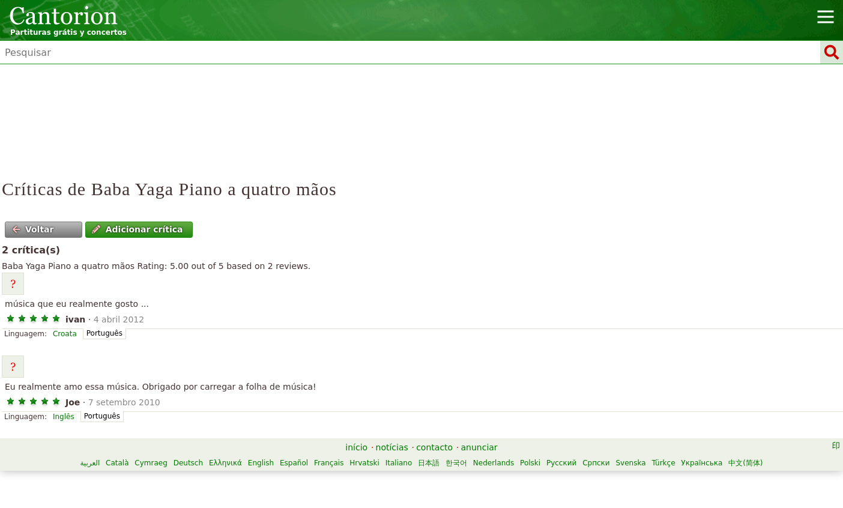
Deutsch (188, 463)
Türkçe (663, 463)
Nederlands (493, 463)
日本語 (429, 463)
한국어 (456, 463)
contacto (434, 447)
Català (117, 463)
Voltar (33, 229)
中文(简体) (745, 463)
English (261, 463)
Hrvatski (364, 463)
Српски (596, 463)
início (356, 447)
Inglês (63, 417)
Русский (561, 463)
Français (328, 463)
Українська (701, 463)
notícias (392, 447)
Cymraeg (150, 463)
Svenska (630, 463)
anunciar (479, 447)
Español (294, 463)
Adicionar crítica (137, 229)
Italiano (398, 463)
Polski (530, 463)
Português (104, 333)
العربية (90, 463)
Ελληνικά (225, 463)
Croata (65, 334)
